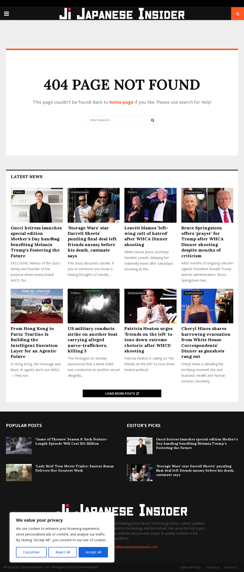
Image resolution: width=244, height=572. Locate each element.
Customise (31, 552)
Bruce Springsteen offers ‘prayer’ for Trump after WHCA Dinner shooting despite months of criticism (202, 241)
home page (121, 102)
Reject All (62, 552)
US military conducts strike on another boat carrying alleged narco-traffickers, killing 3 (92, 340)
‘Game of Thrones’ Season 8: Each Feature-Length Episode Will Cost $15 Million (71, 441)
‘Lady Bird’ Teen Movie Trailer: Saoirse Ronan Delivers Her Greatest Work (74, 468)
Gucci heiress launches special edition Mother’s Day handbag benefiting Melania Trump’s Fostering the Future (36, 241)
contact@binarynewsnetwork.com (131, 547)
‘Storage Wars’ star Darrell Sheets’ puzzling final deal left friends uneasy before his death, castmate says (92, 241)
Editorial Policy (191, 567)
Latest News (26, 176)
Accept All (93, 552)
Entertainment (80, 192)
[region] (62, 537)
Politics (19, 192)
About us (230, 567)
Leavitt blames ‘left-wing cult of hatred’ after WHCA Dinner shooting (146, 236)
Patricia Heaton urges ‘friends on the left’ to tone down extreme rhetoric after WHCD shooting (148, 340)
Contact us (212, 567)
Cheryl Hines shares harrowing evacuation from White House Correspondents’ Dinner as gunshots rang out (206, 342)
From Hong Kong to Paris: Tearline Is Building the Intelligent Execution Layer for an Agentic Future (34, 342)
